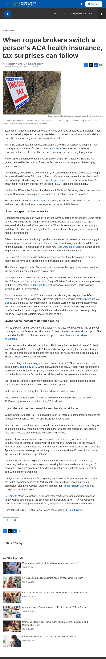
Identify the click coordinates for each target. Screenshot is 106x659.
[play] (7, 14)
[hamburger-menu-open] (6, 4)
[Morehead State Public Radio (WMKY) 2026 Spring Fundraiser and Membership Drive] (12, 626)
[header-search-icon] (81, 4)
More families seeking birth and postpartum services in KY (50, 563)
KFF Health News (73, 510)
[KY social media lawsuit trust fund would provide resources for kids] (12, 597)
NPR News (8, 30)
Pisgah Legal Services (55, 180)
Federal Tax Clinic (39, 285)
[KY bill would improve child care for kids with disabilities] (12, 641)
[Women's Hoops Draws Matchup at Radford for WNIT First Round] (12, 612)
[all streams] (102, 13)
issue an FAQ (37, 200)
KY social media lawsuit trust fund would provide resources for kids (54, 592)
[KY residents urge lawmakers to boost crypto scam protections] (12, 582)
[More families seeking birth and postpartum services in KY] (12, 568)
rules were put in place (69, 246)
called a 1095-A (28, 366)
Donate (95, 4)
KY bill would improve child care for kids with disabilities (49, 636)
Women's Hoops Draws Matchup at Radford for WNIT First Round (54, 607)
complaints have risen (55, 148)
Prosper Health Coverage (77, 485)
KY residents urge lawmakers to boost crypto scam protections (52, 578)
